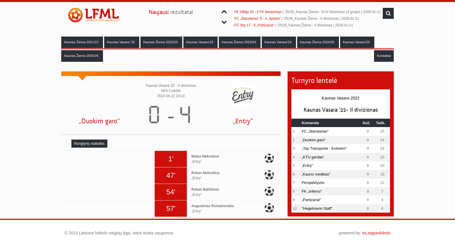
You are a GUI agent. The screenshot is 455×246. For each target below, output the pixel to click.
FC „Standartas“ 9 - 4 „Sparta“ (257, 19)
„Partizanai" (311, 200)
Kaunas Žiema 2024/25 (317, 42)
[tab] (89, 144)
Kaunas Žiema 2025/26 (82, 55)
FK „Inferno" (312, 191)
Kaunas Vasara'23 (200, 42)
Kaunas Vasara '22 (121, 42)
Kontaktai (384, 55)
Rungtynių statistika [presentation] (89, 144)
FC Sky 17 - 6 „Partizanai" (254, 25)
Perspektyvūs (313, 182)
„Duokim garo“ (99, 121)
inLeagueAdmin (376, 233)
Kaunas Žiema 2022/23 (161, 42)
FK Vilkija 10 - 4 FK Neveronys (257, 12)
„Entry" (243, 121)
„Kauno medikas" (316, 174)
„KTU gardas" (313, 157)
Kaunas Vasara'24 (278, 42)
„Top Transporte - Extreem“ (324, 148)
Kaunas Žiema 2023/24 (239, 42)
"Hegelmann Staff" (317, 208)
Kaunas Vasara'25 (357, 42)
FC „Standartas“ (315, 131)
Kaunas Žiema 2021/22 (82, 42)
